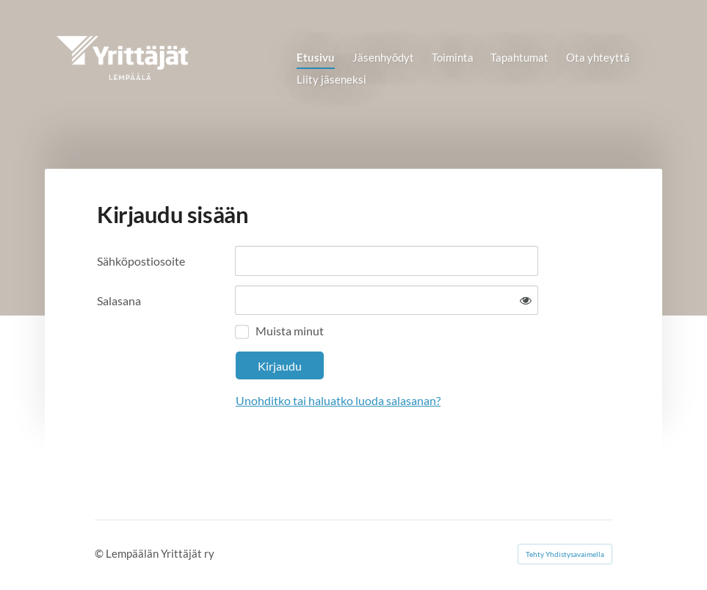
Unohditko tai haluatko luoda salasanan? (338, 400)
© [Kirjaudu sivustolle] (100, 553)
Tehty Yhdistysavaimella (565, 554)
